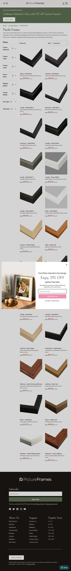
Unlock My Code (52, 296)
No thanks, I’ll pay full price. (52, 301)
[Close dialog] (66, 264)
